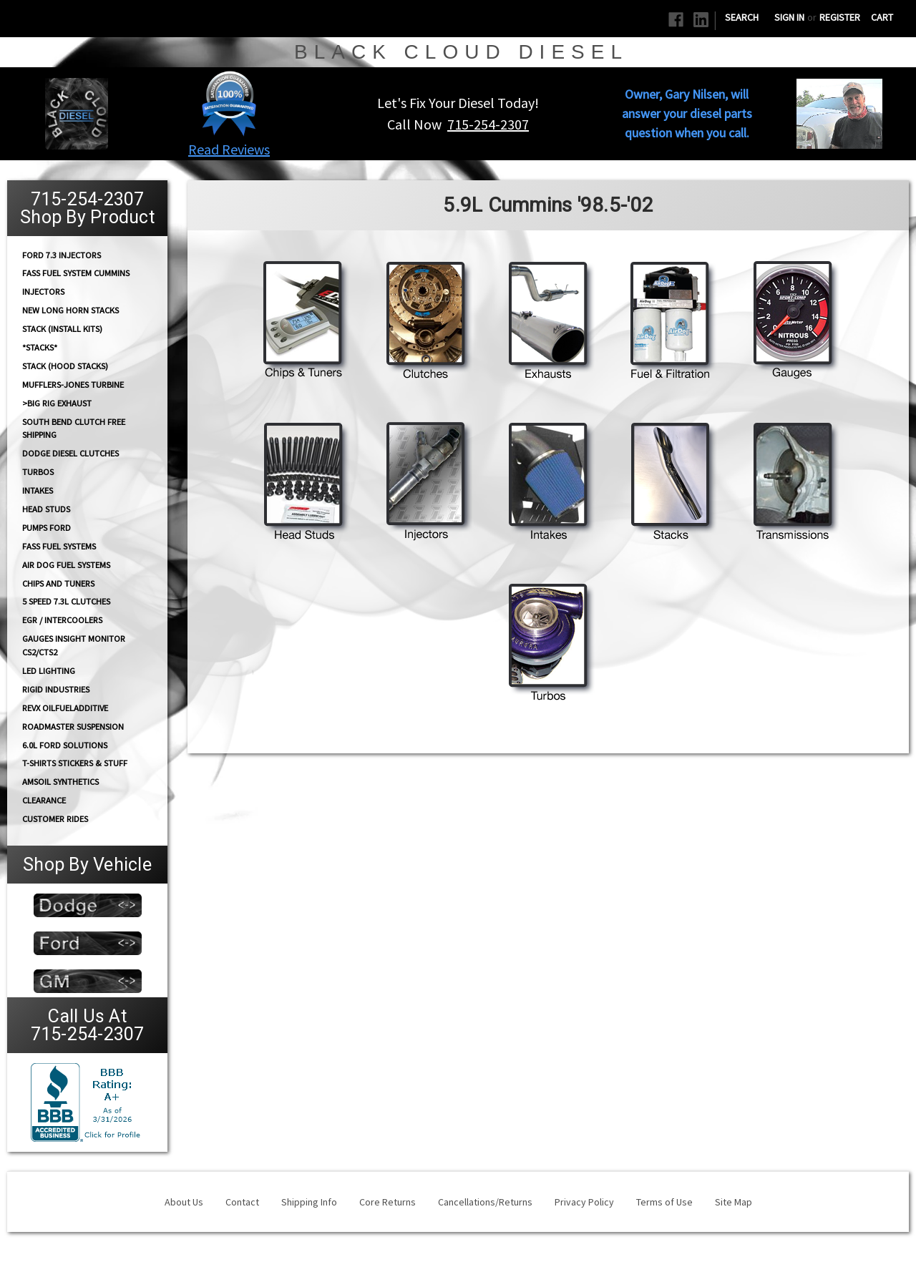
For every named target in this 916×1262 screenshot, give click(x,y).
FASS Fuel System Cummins (76, 273)
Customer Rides (55, 818)
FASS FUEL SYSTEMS (59, 546)
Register (839, 17)
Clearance (44, 800)
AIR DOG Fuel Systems (66, 564)
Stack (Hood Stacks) (65, 366)
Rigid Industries (55, 689)
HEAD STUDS (46, 509)
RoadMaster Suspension (73, 726)
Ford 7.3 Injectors (61, 254)
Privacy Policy (584, 1201)
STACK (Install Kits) (62, 328)
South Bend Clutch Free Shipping (73, 428)
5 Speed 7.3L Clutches (66, 601)
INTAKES (37, 490)
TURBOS (38, 471)
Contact (242, 1201)
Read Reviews (229, 149)
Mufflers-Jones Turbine (73, 384)
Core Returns (387, 1201)
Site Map (733, 1201)
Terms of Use (664, 1201)
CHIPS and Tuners (58, 583)
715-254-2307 (488, 124)
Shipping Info (309, 1201)
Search (742, 17)
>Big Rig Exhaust (57, 403)
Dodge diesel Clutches (70, 453)
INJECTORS (43, 291)
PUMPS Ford (46, 527)
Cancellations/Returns (485, 1201)
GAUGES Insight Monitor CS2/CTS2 (73, 645)
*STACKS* (39, 347)
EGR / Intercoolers (62, 620)
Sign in (789, 17)
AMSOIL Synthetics (60, 781)
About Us (184, 1201)
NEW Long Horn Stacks (70, 310)
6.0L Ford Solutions (64, 745)
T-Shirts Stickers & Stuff (74, 763)
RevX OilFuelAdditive (65, 708)
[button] (229, 103)
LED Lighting (48, 670)
